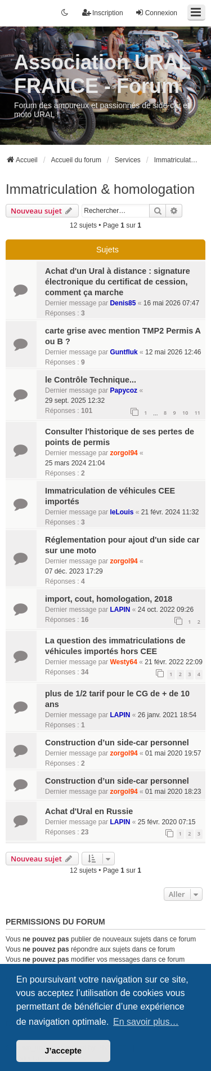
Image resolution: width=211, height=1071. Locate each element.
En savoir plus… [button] (146, 1021)
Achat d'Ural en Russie (89, 811)
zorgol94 (123, 453)
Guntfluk (123, 352)
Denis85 (123, 303)
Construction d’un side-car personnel (117, 742)
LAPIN (120, 610)
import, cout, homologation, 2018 (108, 598)
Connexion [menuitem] (156, 12)
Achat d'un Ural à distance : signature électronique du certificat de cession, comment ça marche (117, 281)
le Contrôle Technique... (90, 379)
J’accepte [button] (63, 1050)
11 (197, 412)
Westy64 (123, 662)
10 (185, 412)
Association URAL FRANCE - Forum (102, 74)
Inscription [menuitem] (102, 12)
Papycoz (123, 390)
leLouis (121, 512)
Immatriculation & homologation (100, 189)
